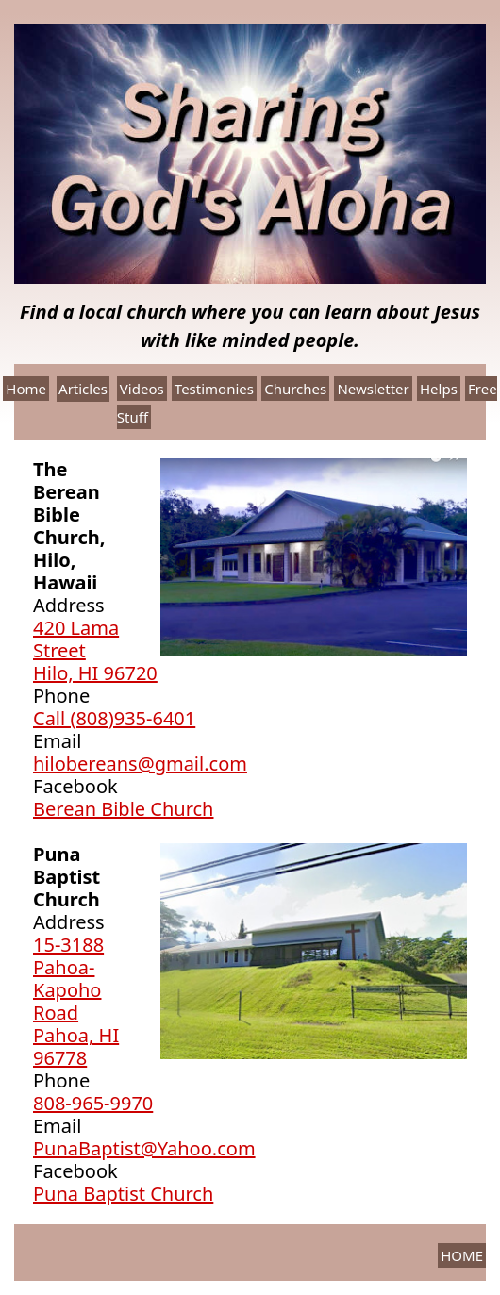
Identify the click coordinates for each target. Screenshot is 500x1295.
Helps (439, 388)
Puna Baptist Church (123, 1193)
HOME (462, 1255)
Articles (83, 388)
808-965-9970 (93, 1103)
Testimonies (214, 388)
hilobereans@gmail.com (140, 763)
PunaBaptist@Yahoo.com (144, 1148)
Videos (142, 388)
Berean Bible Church (123, 809)
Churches (295, 388)
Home (26, 388)
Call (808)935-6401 (114, 718)
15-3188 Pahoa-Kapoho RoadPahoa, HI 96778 (76, 1001)
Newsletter (372, 388)
